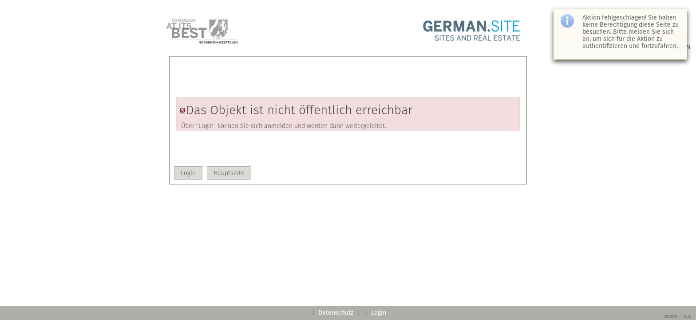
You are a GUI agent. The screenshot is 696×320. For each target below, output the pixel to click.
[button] (188, 173)
